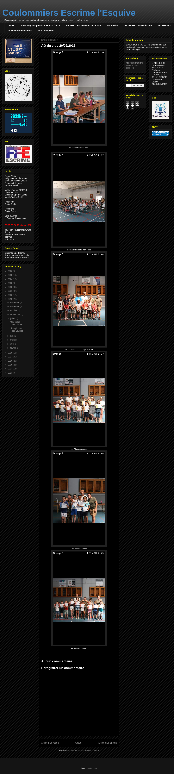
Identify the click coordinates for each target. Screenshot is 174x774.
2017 (10, 357)
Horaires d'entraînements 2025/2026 (83, 25)
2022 (10, 287)
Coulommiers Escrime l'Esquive (69, 13)
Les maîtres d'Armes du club (138, 25)
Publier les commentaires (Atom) (85, 750)
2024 (10, 279)
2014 (10, 369)
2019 (10, 299)
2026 (10, 271)
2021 (10, 291)
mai (12, 340)
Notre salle (112, 25)
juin (12, 336)
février (13, 348)
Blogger (93, 768)
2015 (10, 365)
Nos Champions (46, 30)
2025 (10, 275)
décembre (15, 302)
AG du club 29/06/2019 (16, 323)
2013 (10, 373)
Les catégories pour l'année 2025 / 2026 (40, 25)
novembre (15, 306)
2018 (10, 353)
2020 (10, 295)
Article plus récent (50, 743)
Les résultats (164, 25)
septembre (15, 314)
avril (12, 344)
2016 (10, 361)
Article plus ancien (107, 743)
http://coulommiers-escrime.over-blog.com (134, 65)
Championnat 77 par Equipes (17, 329)
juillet (12, 318)
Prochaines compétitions (20, 30)
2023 (10, 283)
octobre (14, 310)
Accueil (11, 25)
